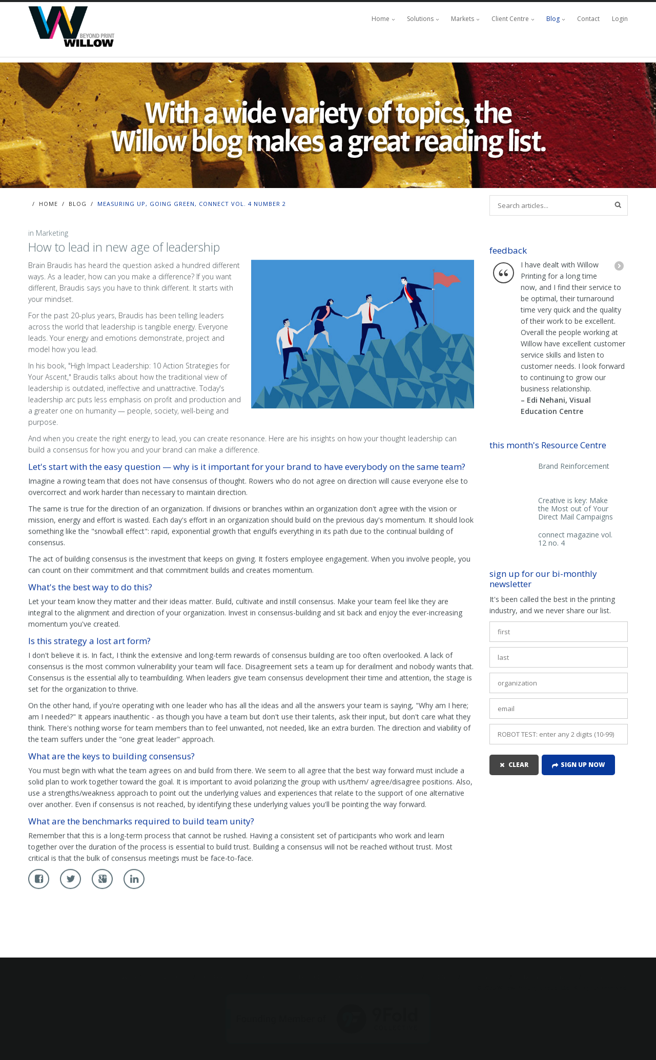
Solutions (420, 18)
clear (518, 764)
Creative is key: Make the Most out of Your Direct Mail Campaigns (575, 508)
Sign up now (583, 764)
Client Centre (510, 18)
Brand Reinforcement (573, 466)
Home (380, 18)
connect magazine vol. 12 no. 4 (575, 539)
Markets (462, 18)
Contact (588, 18)
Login (620, 18)
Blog (553, 18)
